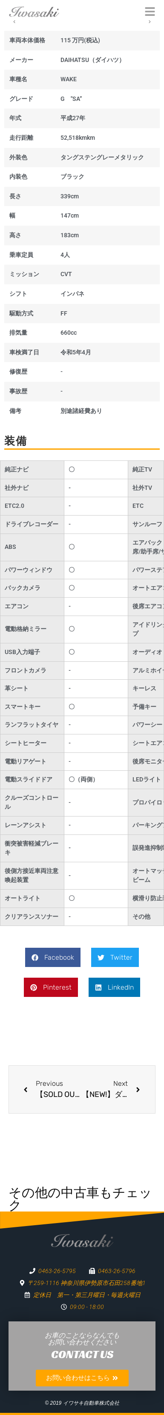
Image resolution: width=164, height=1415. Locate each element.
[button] (53, 957)
